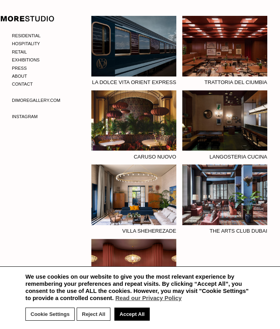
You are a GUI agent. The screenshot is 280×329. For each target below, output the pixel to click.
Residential (26, 35)
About (19, 76)
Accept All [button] (132, 314)
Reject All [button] (93, 314)
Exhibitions (26, 59)
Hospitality (26, 43)
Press (19, 68)
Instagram (25, 116)
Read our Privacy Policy (148, 298)
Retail (19, 52)
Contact (22, 84)
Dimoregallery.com (36, 100)
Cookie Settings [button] (50, 314)
